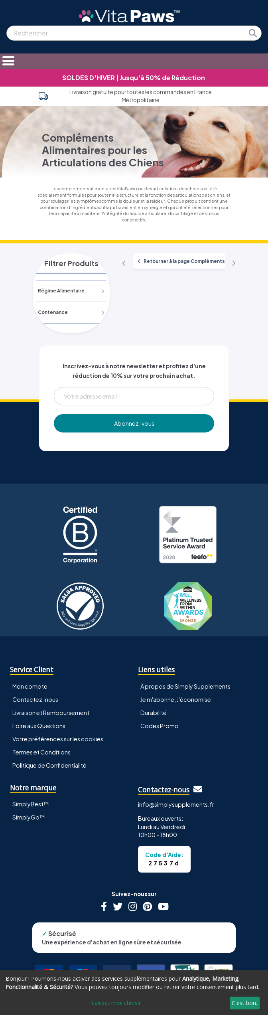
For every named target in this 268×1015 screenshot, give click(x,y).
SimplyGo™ (28, 817)
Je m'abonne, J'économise (175, 699)
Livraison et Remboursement (50, 712)
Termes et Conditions (41, 752)
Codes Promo (159, 725)
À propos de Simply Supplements (185, 686)
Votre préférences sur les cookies (57, 738)
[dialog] (134, 992)
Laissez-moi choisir (116, 1003)
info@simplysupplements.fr (176, 805)
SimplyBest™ (30, 804)
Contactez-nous (35, 699)
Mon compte (29, 686)
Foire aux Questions (38, 725)
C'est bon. (244, 1003)
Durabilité (153, 712)
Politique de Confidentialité (49, 765)
